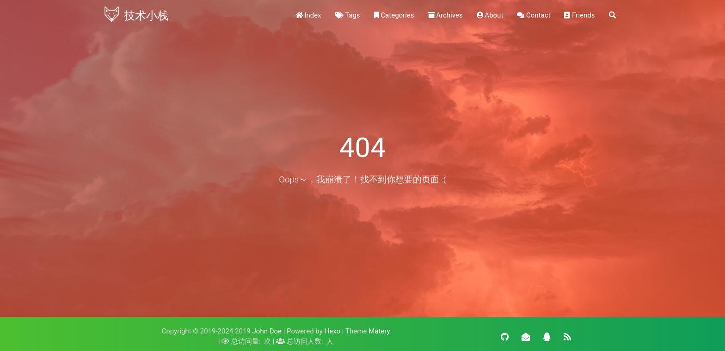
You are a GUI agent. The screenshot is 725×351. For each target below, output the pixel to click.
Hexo (333, 331)
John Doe (267, 331)
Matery (379, 331)
